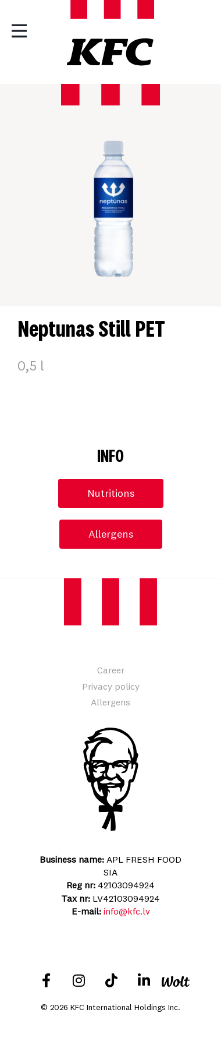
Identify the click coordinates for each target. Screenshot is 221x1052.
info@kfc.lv (127, 911)
